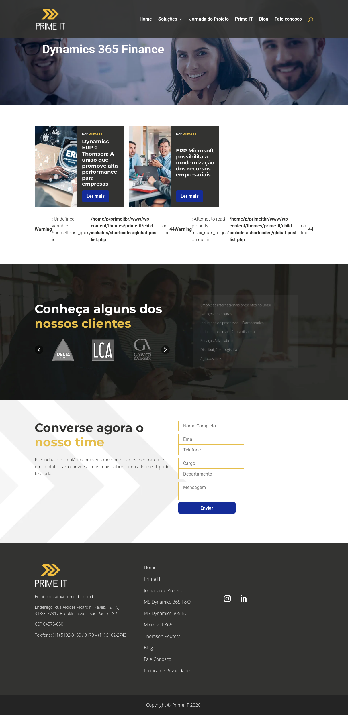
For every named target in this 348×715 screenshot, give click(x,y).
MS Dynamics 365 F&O (167, 602)
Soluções (167, 19)
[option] (63, 350)
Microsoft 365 (158, 625)
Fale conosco (288, 19)
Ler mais (96, 196)
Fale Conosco (157, 659)
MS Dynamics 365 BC (165, 613)
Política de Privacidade (167, 670)
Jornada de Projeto (163, 590)
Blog (263, 19)
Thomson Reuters (162, 636)
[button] (39, 349)
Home (146, 19)
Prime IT (244, 19)
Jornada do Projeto (209, 19)
